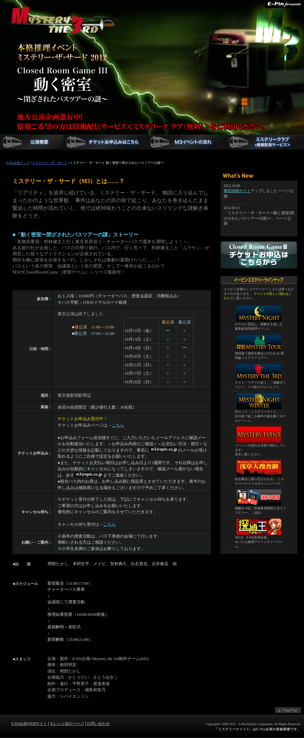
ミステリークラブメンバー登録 (265, 142)
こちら (118, 425)
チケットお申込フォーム (105, 142)
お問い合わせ (98, 724)
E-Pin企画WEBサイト (29, 724)
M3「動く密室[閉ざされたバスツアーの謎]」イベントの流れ (186, 142)
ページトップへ (288, 711)
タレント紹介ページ (67, 724)
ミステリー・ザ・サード (37, 23)
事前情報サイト (237, 191)
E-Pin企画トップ (17, 163)
